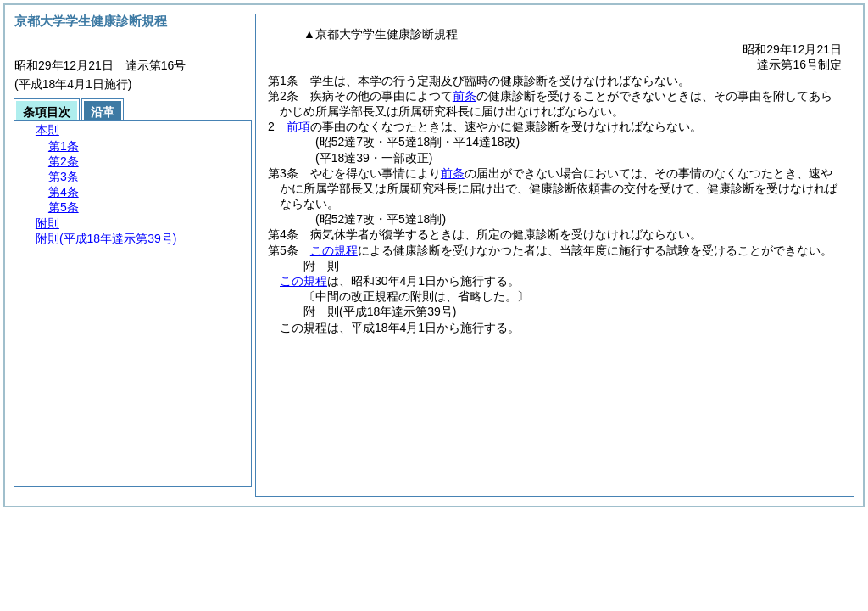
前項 (298, 126)
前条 (464, 96)
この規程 (334, 250)
